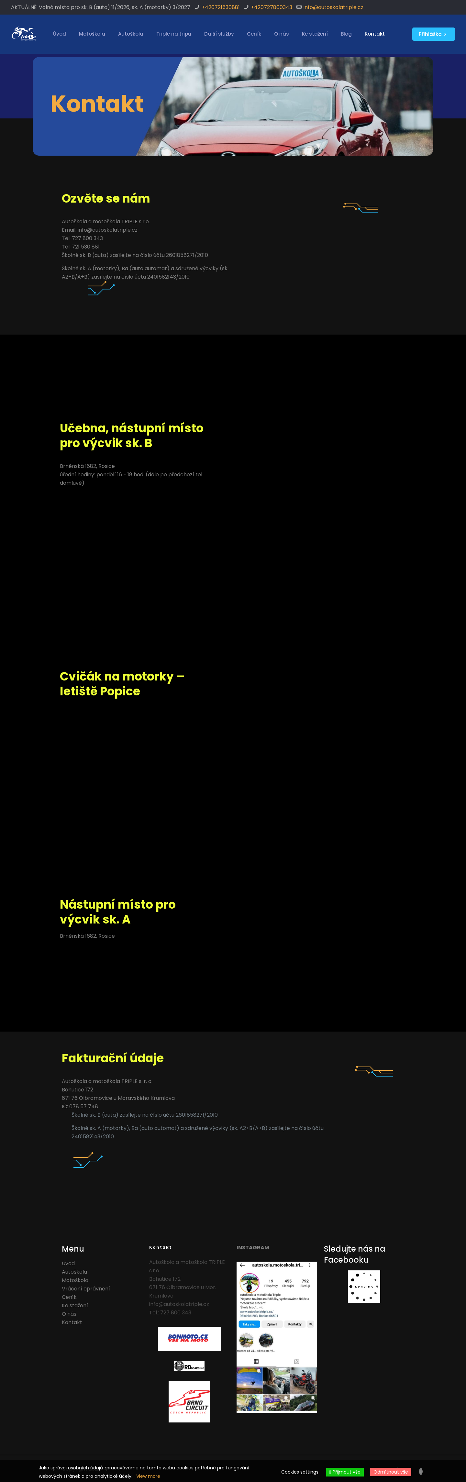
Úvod (68, 1263)
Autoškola (74, 1272)
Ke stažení (75, 1305)
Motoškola (75, 1280)
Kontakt (72, 1322)
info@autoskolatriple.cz (333, 7)
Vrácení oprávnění (86, 1288)
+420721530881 (221, 7)
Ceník (69, 1297)
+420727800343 (271, 7)
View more (148, 1476)
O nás (69, 1314)
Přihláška (434, 34)
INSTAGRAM (253, 1247)
